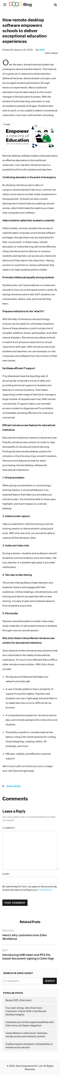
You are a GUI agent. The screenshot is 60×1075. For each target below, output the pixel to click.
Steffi (42, 50)
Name (5, 874)
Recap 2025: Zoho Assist (19, 1000)
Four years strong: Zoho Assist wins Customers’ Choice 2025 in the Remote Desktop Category (26, 1011)
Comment (8, 828)
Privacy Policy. (44, 890)
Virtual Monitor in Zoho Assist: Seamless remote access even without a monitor (26, 1035)
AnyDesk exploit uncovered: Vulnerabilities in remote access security (29, 1046)
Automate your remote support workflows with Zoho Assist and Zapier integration (30, 1024)
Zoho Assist (13, 786)
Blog (27, 4)
